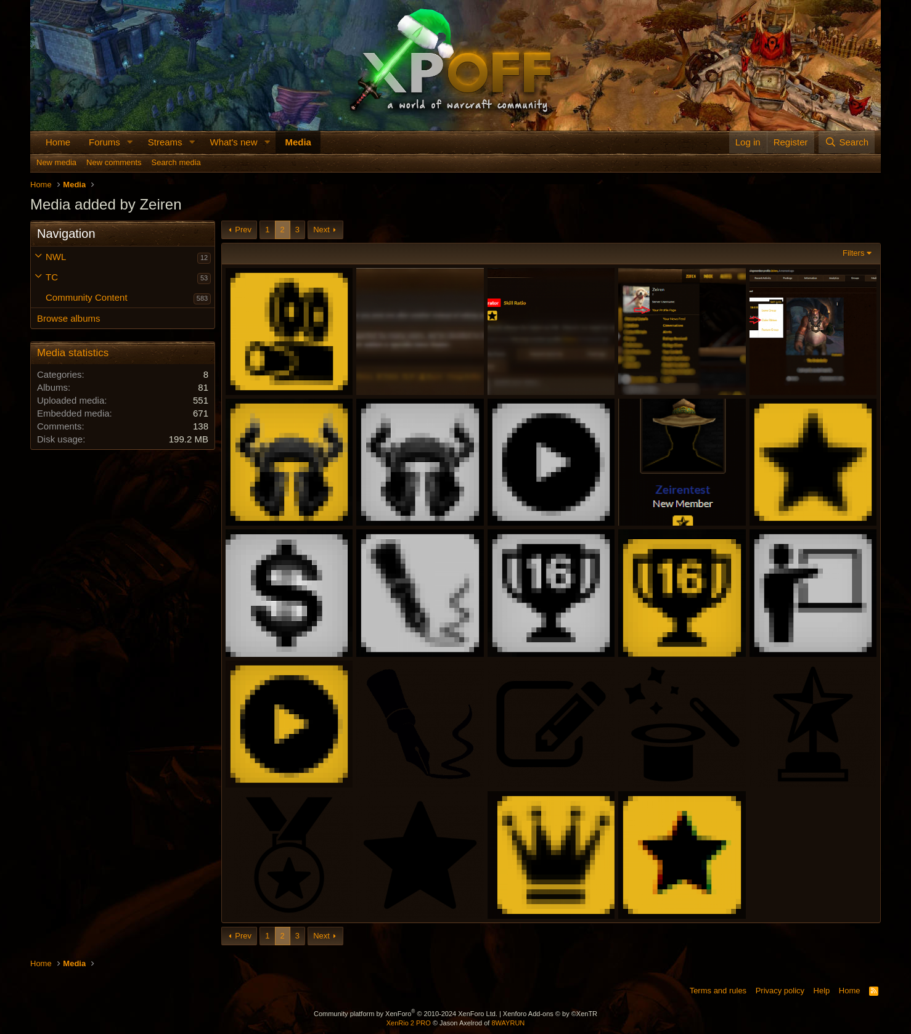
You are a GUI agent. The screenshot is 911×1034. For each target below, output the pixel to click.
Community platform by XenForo (405, 1013)
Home (58, 142)
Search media (176, 162)
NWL (56, 256)
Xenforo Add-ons (550, 1013)
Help (822, 990)
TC (52, 277)
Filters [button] (853, 253)
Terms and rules (718, 990)
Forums (104, 142)
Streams (165, 142)
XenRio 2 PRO (408, 1023)
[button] (130, 142)
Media (298, 142)
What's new (233, 142)
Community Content (87, 297)
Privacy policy (780, 990)
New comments (114, 162)
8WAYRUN (508, 1023)
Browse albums (68, 318)
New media (56, 162)
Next (321, 229)
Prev (243, 229)
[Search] (847, 142)
